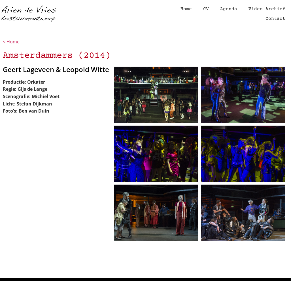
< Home (12, 42)
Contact (275, 18)
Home (186, 9)
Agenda (228, 9)
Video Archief (266, 9)
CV (206, 9)
